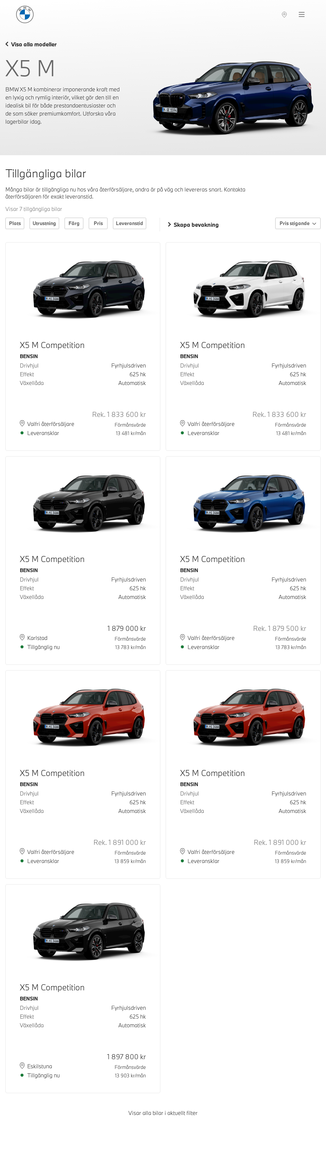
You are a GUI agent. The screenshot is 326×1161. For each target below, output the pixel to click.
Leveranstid (129, 223)
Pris (98, 223)
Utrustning (44, 223)
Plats (15, 223)
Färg (74, 223)
